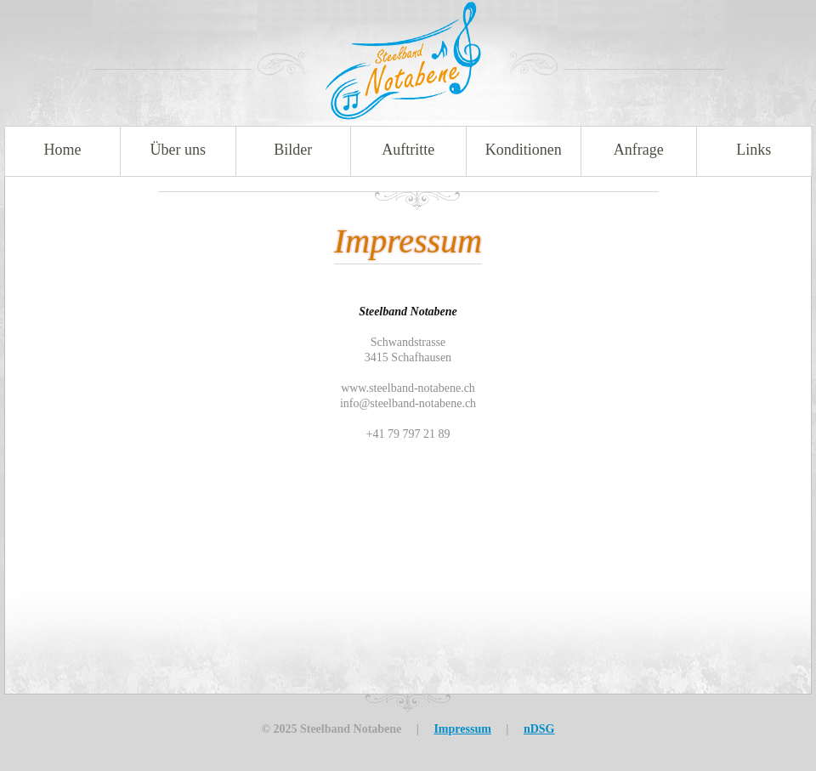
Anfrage (639, 149)
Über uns (178, 149)
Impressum (462, 729)
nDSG (539, 729)
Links (753, 149)
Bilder (293, 149)
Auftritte (408, 149)
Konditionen (523, 149)
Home (63, 149)
